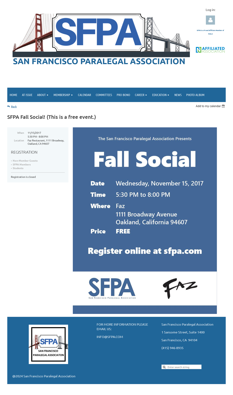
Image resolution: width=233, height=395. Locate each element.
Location (19, 140)
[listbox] (211, 106)
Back (14, 106)
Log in (210, 20)
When (20, 132)
